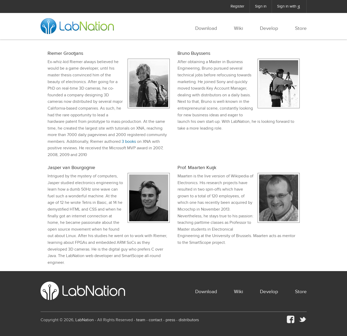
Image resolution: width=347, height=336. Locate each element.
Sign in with (289, 7)
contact (155, 320)
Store (301, 28)
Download (206, 28)
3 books (129, 141)
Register (237, 6)
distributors (189, 320)
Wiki (238, 28)
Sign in (260, 6)
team (140, 320)
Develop (269, 28)
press (170, 320)
